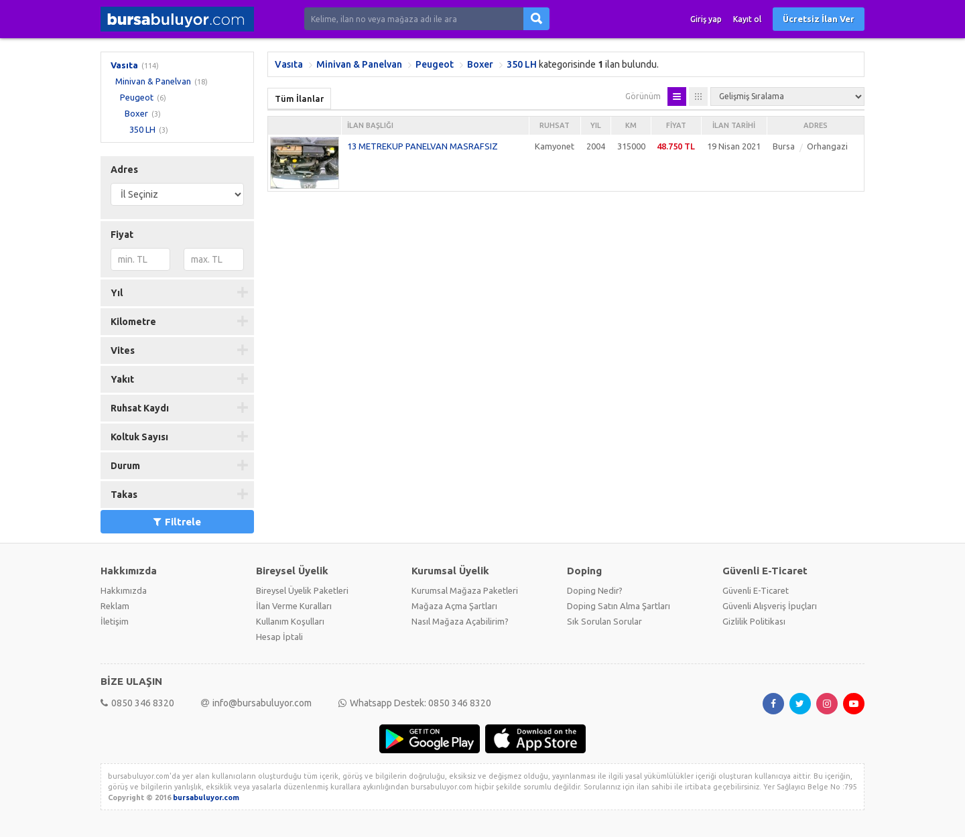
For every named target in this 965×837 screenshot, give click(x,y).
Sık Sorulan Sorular (604, 621)
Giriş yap (706, 19)
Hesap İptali (279, 636)
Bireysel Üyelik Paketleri (302, 590)
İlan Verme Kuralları (294, 605)
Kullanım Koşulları (290, 621)
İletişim (115, 621)
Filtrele (177, 521)
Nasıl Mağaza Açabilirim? (460, 621)
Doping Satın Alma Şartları (618, 605)
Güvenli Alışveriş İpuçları (769, 605)
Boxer (136, 113)
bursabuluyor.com (206, 797)
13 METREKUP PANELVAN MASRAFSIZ (422, 146)
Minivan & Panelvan (153, 81)
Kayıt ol (747, 19)
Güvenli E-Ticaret (755, 590)
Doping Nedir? (595, 590)
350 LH (142, 129)
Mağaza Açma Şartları (454, 605)
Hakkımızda (124, 590)
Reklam (115, 605)
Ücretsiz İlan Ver (818, 18)
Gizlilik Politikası (753, 621)
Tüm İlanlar (299, 98)
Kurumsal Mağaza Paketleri (464, 590)
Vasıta (124, 65)
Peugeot (136, 97)
